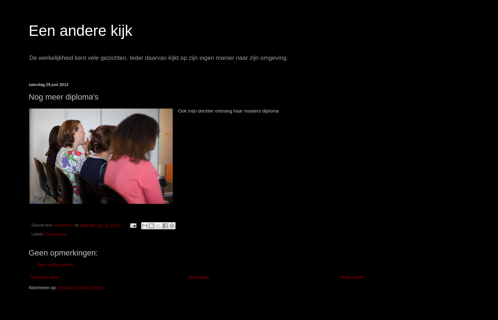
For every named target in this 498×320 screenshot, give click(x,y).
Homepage (199, 277)
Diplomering (55, 234)
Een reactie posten (55, 264)
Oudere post (352, 277)
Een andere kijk (81, 30)
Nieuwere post (44, 277)
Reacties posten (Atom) (80, 287)
